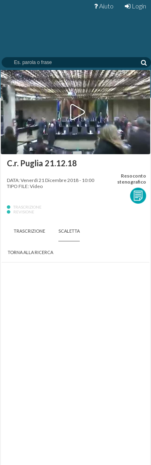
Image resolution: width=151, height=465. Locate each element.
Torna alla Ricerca (30, 252)
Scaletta (69, 231)
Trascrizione (29, 231)
